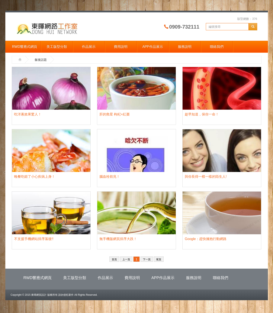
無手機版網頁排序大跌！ (118, 239)
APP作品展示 (152, 46)
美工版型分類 (56, 46)
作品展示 (89, 46)
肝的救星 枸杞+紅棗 (114, 114)
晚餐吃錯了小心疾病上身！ (34, 176)
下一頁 (147, 259)
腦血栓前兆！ (109, 176)
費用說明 (121, 46)
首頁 (114, 259)
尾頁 (158, 259)
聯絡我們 (217, 46)
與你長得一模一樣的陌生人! (206, 176)
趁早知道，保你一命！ (202, 114)
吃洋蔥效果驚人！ (27, 114)
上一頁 (126, 259)
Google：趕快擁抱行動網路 (206, 239)
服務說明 (185, 46)
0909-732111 (184, 27)
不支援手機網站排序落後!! (34, 239)
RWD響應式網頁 (24, 46)
